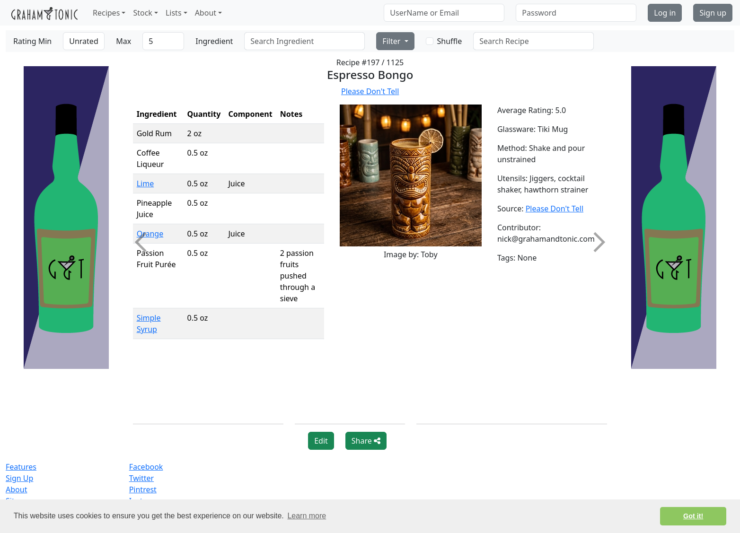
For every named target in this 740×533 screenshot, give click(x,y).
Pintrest (143, 489)
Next (595, 242)
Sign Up (19, 478)
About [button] (205, 13)
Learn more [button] (306, 516)
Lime (145, 183)
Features (21, 467)
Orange (150, 233)
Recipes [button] (106, 13)
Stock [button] (142, 13)
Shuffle (449, 41)
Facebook (146, 467)
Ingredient (214, 41)
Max (123, 41)
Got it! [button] (693, 516)
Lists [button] (174, 13)
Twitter (141, 478)
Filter (392, 41)
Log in (665, 13)
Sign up (712, 13)
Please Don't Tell (370, 91)
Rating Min (32, 41)
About (16, 489)
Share (366, 441)
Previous (144, 242)
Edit (321, 441)
